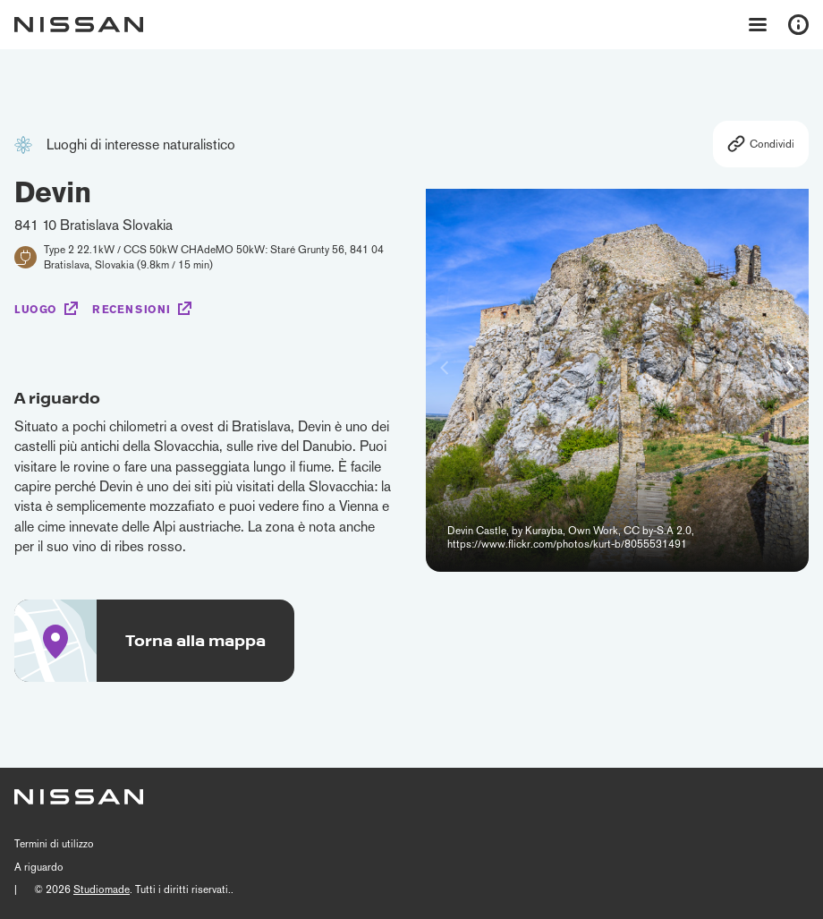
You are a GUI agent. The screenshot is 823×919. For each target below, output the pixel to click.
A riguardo (39, 867)
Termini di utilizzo (54, 844)
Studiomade (101, 889)
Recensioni (131, 309)
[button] (789, 368)
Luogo (35, 309)
